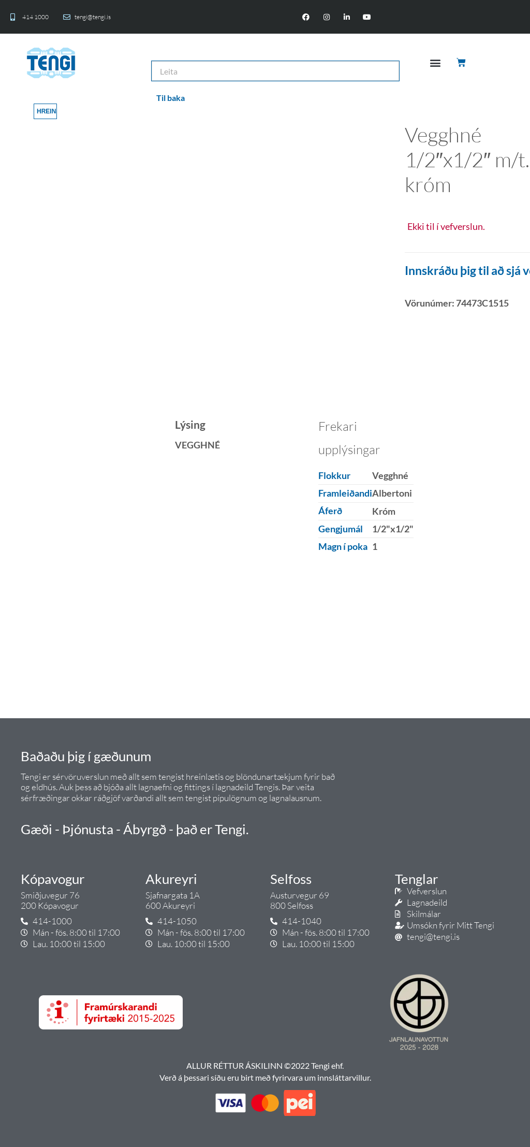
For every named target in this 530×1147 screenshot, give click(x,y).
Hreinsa (47, 111)
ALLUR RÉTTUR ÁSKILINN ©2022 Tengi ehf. (265, 1065)
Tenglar (416, 878)
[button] (435, 62)
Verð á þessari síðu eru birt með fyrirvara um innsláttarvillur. (265, 1077)
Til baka (170, 98)
